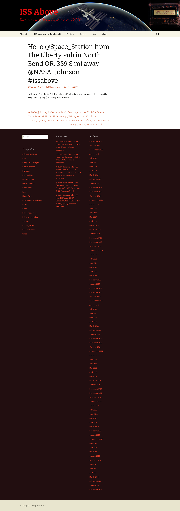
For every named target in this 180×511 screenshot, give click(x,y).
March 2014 (94, 477)
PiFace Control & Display (32, 200)
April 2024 (93, 221)
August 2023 (94, 254)
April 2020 (93, 422)
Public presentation (30, 217)
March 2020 (94, 426)
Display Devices (28, 166)
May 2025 (93, 166)
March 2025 (94, 175)
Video (24, 234)
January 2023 (94, 284)
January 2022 (94, 334)
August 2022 (94, 305)
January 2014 (94, 485)
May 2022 (93, 317)
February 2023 (95, 280)
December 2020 (95, 389)
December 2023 (95, 238)
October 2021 (95, 347)
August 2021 (94, 355)
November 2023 (95, 242)
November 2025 (95, 141)
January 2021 (94, 384)
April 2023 (93, 271)
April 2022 (93, 322)
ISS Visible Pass (28, 183)
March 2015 (94, 452)
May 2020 (93, 418)
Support (83, 34)
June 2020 (93, 414)
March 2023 (94, 275)
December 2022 (95, 288)
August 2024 (94, 204)
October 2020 (95, 397)
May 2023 (93, 267)
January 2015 (94, 456)
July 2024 (93, 208)
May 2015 (93, 443)
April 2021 (93, 372)
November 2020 (95, 393)
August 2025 (94, 154)
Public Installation (29, 213)
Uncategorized (28, 225)
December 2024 (95, 187)
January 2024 (94, 233)
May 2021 (93, 368)
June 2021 (93, 363)
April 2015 (93, 447)
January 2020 (94, 435)
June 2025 (93, 162)
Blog (94, 34)
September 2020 (96, 401)
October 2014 (95, 460)
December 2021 (95, 338)
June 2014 (93, 468)
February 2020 (95, 431)
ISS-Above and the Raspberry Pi (47, 34)
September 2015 (96, 439)
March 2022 (94, 326)
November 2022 (95, 292)
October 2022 (95, 296)
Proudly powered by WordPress (33, 505)
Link (24, 192)
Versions (70, 34)
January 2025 (94, 183)
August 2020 (94, 405)
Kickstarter (26, 187)
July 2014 (93, 464)
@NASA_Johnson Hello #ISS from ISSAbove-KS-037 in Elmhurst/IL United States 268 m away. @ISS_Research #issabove (68, 201)
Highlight (25, 171)
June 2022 (93, 313)
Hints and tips (27, 175)
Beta (24, 158)
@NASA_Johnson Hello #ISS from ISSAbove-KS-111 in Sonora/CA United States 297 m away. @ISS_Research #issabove (68, 172)
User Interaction (28, 229)
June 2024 (93, 212)
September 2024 (96, 200)
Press (24, 208)
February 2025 (95, 179)
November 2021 (95, 342)
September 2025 (96, 150)
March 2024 (94, 225)
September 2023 (96, 250)
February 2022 (95, 330)
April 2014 (93, 472)
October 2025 (95, 145)
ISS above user (54, 87)
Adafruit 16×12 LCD (29, 154)
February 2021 (95, 380)
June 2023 (93, 263)
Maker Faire (27, 196)
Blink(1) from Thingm (30, 162)
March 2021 (94, 376)
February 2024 (95, 229)
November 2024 (95, 191)
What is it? (24, 34)
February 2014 (95, 481)
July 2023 (93, 259)
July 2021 (93, 359)
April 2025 (93, 171)
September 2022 (96, 301)
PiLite (24, 204)
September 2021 (96, 351)
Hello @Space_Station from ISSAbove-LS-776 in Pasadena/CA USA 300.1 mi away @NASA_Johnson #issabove (69, 122)
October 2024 (95, 196)
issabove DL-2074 (72, 87)
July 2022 (93, 309)
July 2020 (93, 410)
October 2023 (95, 246)
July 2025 (93, 158)
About (104, 34)
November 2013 (95, 489)
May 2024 (93, 217)
